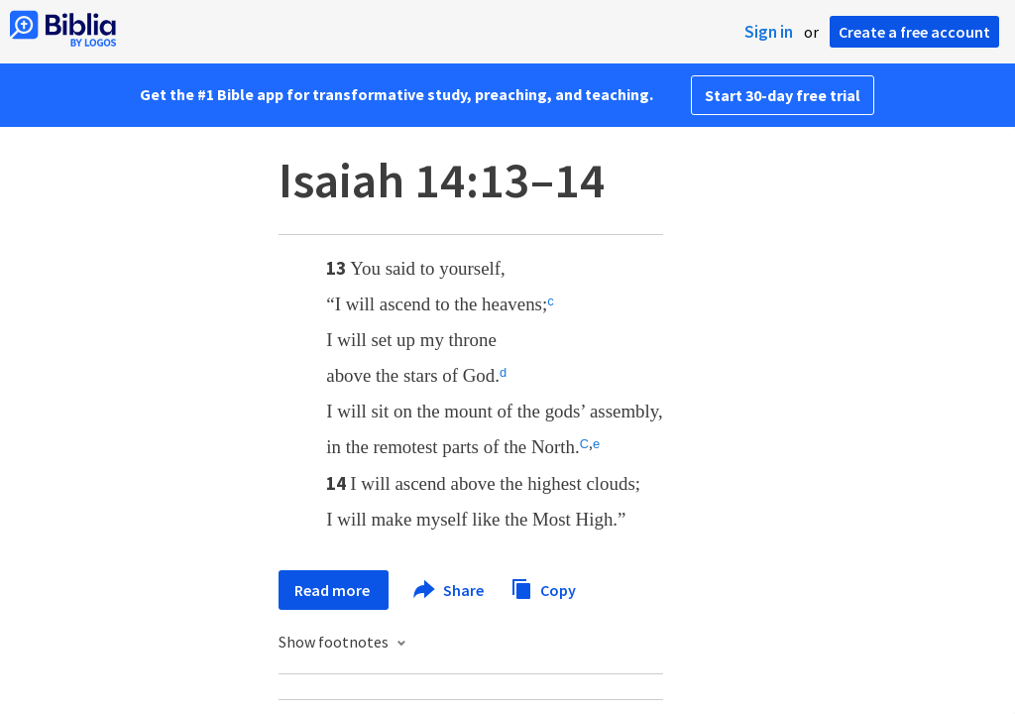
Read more (333, 590)
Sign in (768, 32)
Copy (543, 587)
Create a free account (914, 32)
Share (449, 590)
